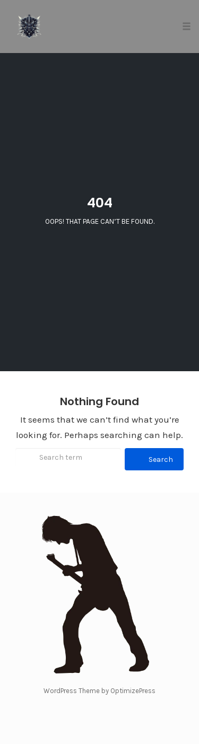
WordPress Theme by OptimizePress (99, 691)
